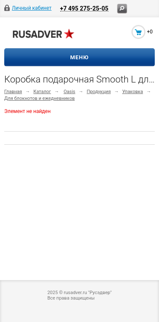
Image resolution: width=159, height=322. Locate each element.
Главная (13, 91)
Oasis (69, 91)
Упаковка (132, 91)
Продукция (99, 91)
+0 (150, 32)
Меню (79, 57)
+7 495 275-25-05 (84, 8)
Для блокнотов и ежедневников (39, 98)
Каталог (42, 91)
